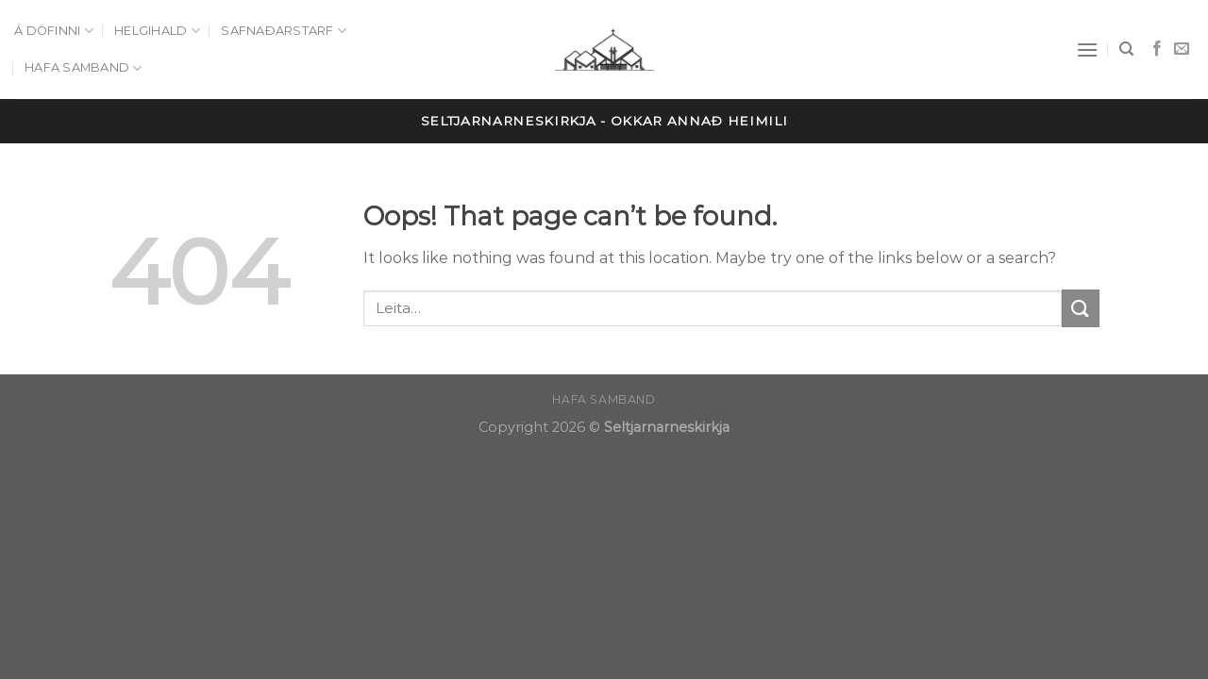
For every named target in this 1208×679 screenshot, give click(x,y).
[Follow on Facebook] (1157, 49)
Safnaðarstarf (283, 31)
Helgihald (157, 31)
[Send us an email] (1181, 49)
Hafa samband (84, 68)
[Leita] (1126, 49)
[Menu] (1087, 49)
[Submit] (1080, 308)
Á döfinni (53, 31)
